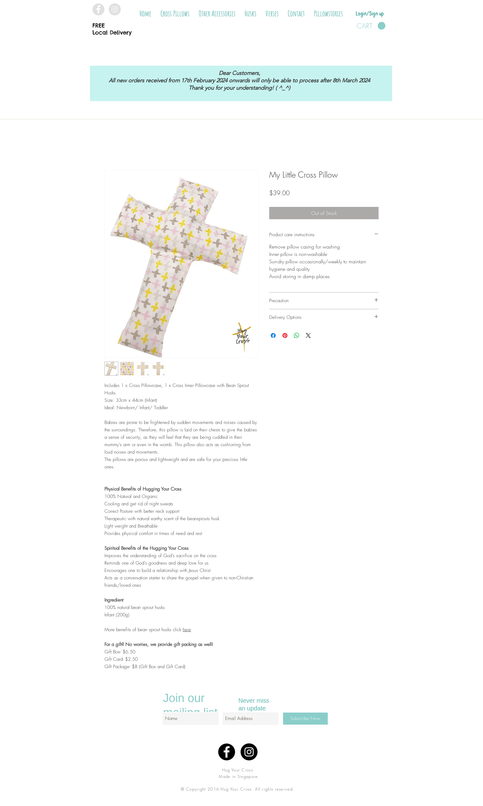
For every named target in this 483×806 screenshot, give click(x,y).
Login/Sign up (370, 13)
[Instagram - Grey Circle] (115, 9)
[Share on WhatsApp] (296, 335)
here (187, 630)
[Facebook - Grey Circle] (98, 9)
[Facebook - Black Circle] (226, 751)
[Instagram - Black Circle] (249, 751)
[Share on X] (308, 335)
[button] (175, 13)
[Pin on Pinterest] (285, 335)
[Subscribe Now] (305, 718)
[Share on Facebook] (273, 335)
